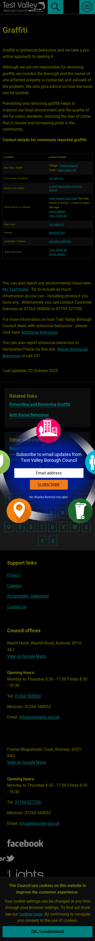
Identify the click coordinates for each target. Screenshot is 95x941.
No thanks (36, 497)
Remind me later (56, 497)
